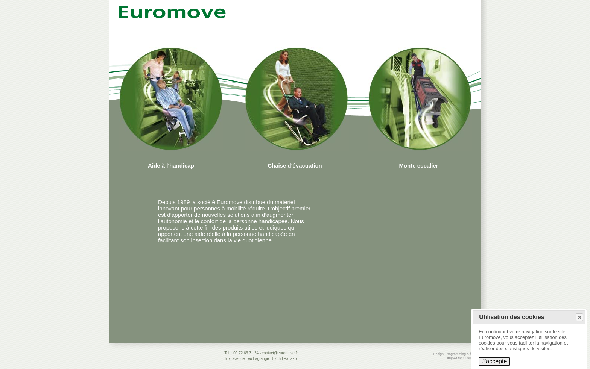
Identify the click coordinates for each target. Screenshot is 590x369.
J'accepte (494, 361)
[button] (579, 317)
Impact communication (464, 358)
